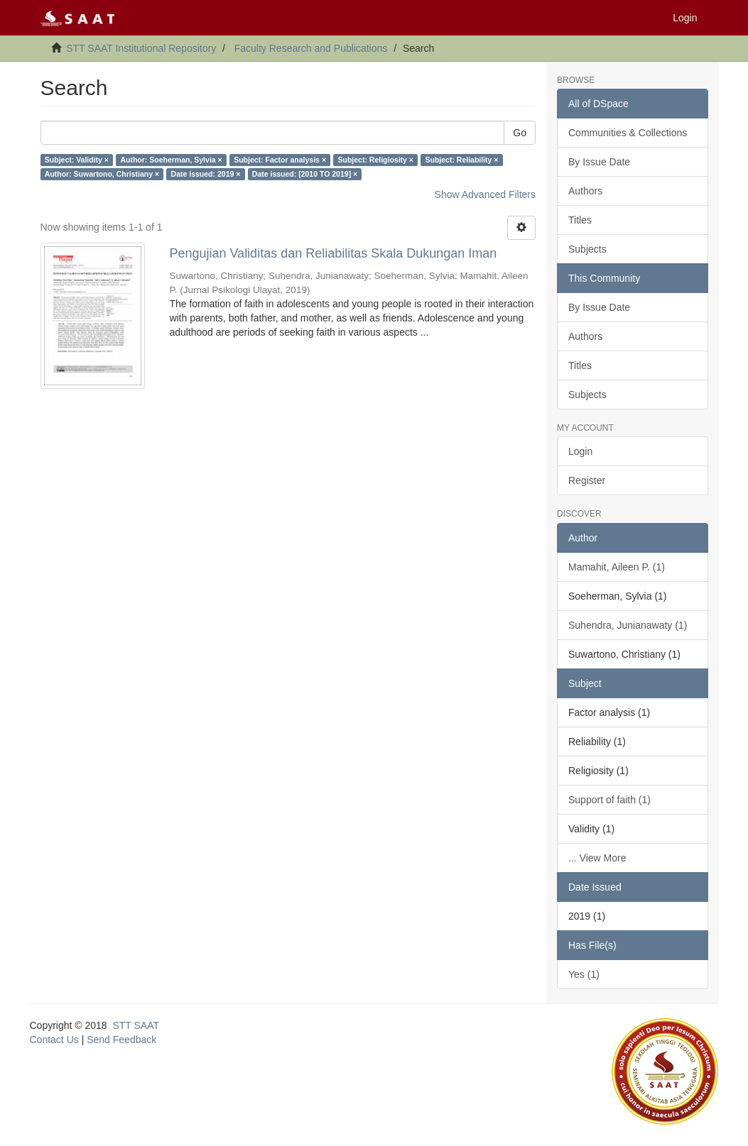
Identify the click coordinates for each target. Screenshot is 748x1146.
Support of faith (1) (609, 799)
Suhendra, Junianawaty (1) (627, 625)
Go (519, 132)
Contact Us (54, 1039)
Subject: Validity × (77, 159)
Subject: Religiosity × (375, 159)
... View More (597, 858)
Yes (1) (584, 974)
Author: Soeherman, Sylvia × (171, 159)
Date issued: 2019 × (206, 174)
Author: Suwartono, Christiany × (102, 174)
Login (580, 451)
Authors (585, 191)
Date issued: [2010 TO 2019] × (304, 174)
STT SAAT (135, 1025)
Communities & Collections (627, 132)
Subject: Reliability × (461, 159)
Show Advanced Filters (485, 194)
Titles (580, 220)
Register (586, 480)
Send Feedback (121, 1039)
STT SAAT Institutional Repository (141, 48)
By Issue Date (599, 161)
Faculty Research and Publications (311, 48)
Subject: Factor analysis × (280, 159)
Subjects (587, 249)
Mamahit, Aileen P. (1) (616, 567)
